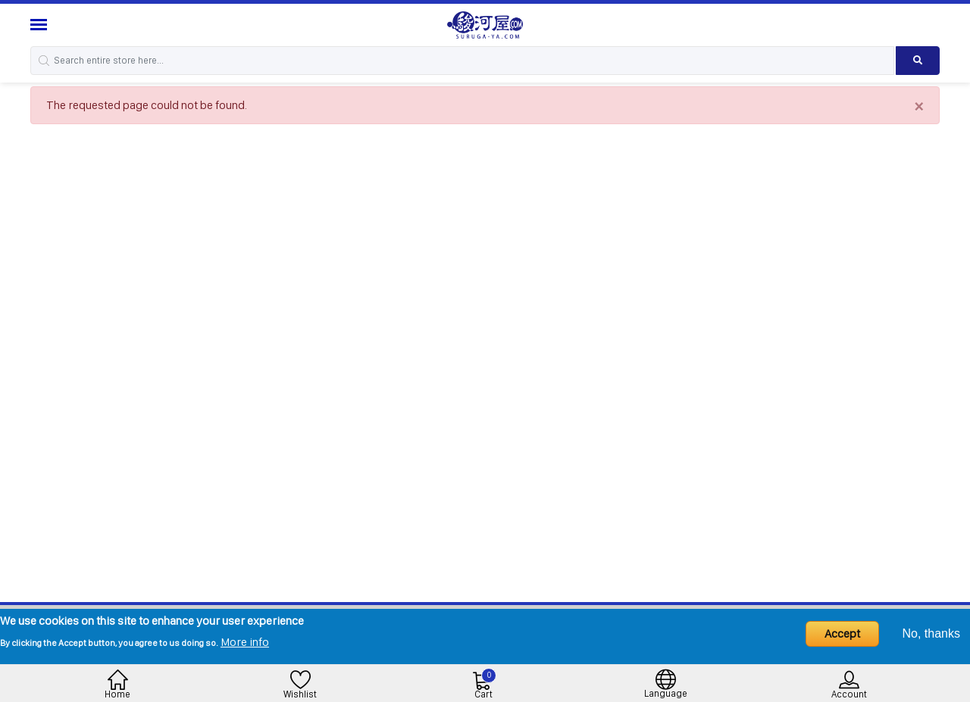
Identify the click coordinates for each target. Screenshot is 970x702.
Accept (842, 633)
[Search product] (918, 60)
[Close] (919, 105)
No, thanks (931, 633)
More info (245, 642)
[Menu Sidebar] (40, 24)
